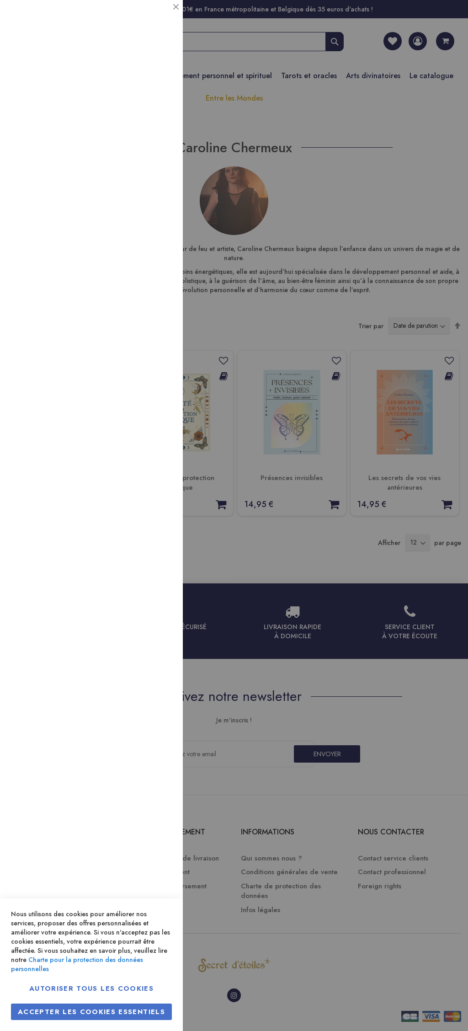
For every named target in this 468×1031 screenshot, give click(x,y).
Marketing (157, 221)
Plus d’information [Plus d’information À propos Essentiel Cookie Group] (144, 85)
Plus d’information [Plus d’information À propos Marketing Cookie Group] (144, 279)
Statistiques (157, 124)
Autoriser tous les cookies (91, 988)
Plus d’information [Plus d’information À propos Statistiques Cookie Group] (144, 182)
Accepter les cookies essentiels (91, 1012)
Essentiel (157, 18)
